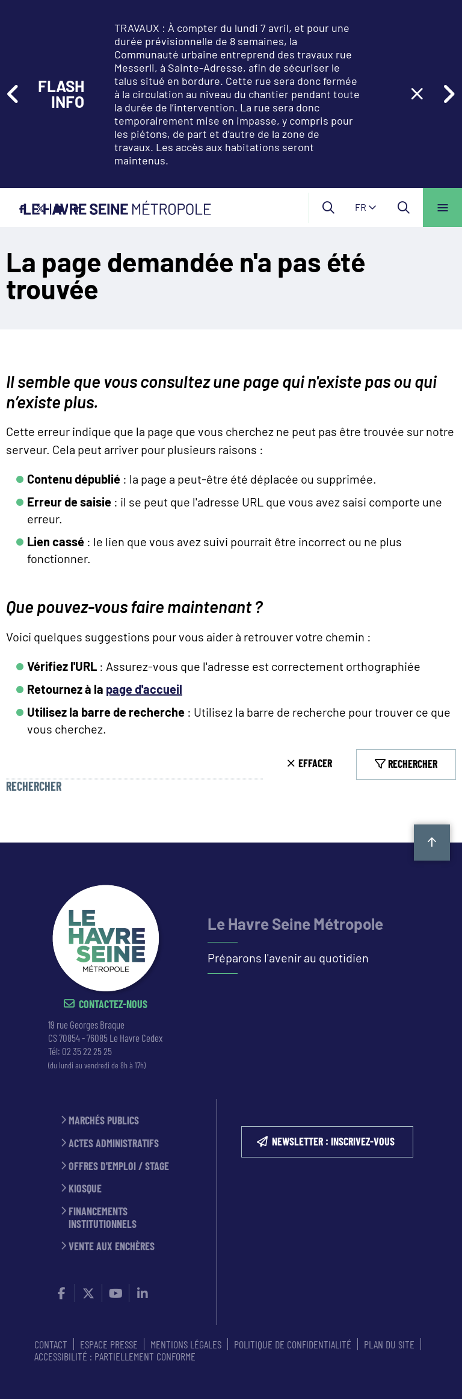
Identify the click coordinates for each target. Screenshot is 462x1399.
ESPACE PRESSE (109, 1344)
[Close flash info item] (417, 94)
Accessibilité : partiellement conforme (115, 1356)
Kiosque (85, 1188)
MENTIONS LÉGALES (185, 1344)
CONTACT (50, 1344)
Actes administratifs (114, 1143)
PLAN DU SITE (389, 1344)
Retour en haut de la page (432, 842)
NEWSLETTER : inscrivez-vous (333, 1141)
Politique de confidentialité (292, 1344)
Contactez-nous (113, 1004)
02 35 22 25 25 (87, 1051)
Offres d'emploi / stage (119, 1166)
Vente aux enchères (112, 1246)
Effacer (315, 763)
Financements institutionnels (103, 1217)
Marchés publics (104, 1120)
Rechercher (33, 786)
